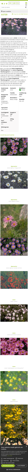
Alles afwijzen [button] (21, 465)
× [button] (26, 446)
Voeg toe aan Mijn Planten (20, 14)
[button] (14, 469)
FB (2, 3)
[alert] (14, 458)
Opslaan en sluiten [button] (8, 465)
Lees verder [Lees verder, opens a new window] (9, 455)
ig (6, 3)
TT (4, 3)
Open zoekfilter (6, 11)
